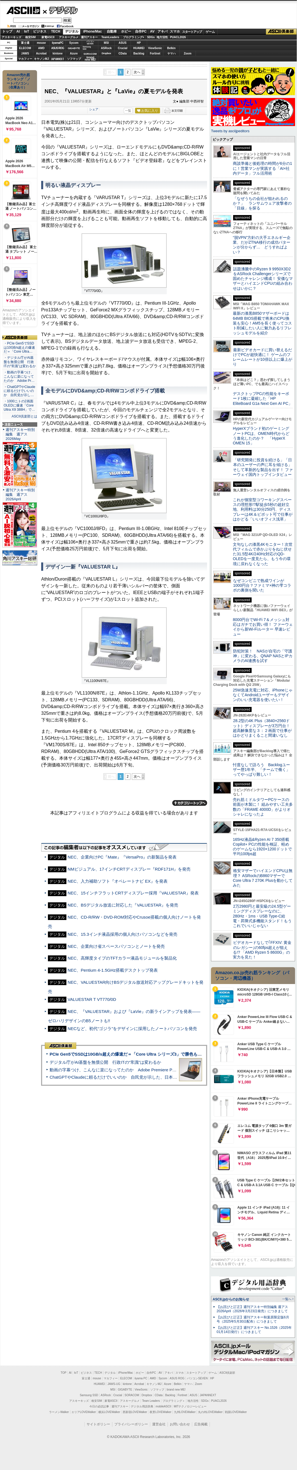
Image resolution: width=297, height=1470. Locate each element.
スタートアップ (192, 31)
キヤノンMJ (41, 58)
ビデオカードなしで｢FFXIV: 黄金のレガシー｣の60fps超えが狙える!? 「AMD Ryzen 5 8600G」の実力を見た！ (262, 949)
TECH (55, 31)
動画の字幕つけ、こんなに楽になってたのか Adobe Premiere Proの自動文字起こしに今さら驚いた (144, 1069)
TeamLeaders (110, 37)
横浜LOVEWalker (109, 1412)
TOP (63, 1372)
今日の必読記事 (99, 1406)
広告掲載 (201, 1424)
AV (152, 31)
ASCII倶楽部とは (24, 416)
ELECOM (25, 48)
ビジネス (40, 31)
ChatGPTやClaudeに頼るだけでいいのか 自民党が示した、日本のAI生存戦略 (124, 1077)
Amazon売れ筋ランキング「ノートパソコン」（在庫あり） (18, 81)
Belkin (171, 48)
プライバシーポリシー (131, 1424)
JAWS (25, 53)
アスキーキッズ (11, 37)
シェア (93, 109)
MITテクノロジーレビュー (190, 1406)
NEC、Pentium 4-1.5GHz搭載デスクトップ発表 (113, 970)
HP (139, 42)
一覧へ (286, 1299)
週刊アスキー (89, 37)
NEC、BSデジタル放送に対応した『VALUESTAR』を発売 (123, 905)
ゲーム (210, 31)
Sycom (73, 42)
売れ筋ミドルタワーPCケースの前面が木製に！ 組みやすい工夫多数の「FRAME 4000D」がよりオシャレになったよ (263, 806)
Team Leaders (151, 1400)
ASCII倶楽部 (281, 32)
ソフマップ (74, 58)
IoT (26, 31)
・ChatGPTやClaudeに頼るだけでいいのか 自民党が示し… (19, 391)
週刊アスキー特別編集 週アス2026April (20, 494)
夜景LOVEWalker (160, 1412)
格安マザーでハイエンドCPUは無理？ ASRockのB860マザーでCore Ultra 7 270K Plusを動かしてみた (263, 877)
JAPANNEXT (57, 59)
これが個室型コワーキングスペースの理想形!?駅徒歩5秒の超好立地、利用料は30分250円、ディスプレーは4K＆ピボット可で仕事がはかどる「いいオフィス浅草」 (263, 509)
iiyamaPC (57, 42)
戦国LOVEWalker (236, 1412)
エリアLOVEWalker (83, 1412)
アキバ (162, 31)
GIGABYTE (74, 48)
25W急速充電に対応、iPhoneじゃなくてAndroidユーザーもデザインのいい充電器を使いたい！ (263, 695)
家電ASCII (48, 37)
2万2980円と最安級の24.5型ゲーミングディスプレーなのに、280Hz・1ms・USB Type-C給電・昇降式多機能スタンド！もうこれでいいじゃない (262, 916)
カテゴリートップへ (189, 803)
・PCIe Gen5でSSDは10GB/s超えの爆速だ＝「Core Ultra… (19, 347)
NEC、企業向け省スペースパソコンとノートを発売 (116, 946)
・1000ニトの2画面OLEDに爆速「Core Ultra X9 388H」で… (19, 405)
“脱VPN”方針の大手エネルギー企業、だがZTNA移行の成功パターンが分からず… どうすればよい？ (262, 244)
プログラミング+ (133, 37)
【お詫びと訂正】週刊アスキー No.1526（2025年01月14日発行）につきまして (254, 1330)
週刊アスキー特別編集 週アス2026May (20, 434)
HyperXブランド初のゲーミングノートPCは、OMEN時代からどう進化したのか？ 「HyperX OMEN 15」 (261, 435)
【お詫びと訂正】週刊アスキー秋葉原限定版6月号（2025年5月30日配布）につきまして (253, 1319)
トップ (7, 31)
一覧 (128, 110)
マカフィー (25, 58)
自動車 (112, 31)
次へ (137, 72)
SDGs (151, 37)
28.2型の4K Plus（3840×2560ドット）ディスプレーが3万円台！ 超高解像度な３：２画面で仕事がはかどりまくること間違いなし (262, 728)
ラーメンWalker (59, 1412)
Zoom (187, 53)
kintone (58, 53)
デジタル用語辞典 (142, 1406)
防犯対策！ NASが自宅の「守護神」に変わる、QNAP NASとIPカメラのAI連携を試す (263, 656)
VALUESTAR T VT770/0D (92, 999)
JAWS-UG (113, 1383)
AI (18, 31)
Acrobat (41, 53)
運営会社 (159, 1424)
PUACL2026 (178, 37)
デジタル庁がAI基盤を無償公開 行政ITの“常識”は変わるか (105, 1062)
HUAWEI (139, 48)
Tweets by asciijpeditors (230, 131)
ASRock (106, 48)
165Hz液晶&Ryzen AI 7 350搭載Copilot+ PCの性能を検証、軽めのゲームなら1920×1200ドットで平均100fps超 (262, 846)
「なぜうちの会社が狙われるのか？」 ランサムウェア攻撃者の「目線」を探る (262, 203)
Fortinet (155, 53)
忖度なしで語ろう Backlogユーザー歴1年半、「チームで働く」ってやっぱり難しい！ (261, 770)
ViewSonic (155, 48)
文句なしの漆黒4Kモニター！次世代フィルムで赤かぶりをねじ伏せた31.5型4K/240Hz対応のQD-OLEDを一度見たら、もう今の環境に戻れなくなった (263, 554)
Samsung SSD (89, 1395)
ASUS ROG (57, 48)
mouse (41, 42)
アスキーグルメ (68, 37)
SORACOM (132, 1395)
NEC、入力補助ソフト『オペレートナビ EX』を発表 (117, 881)
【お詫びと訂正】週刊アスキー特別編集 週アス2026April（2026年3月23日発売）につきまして (252, 1309)
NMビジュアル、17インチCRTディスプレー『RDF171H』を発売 (129, 869)
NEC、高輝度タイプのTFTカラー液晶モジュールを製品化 (122, 958)
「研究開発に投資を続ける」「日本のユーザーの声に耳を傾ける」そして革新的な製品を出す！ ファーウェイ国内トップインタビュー (263, 467)
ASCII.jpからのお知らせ (231, 1299)
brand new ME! (176, 1389)
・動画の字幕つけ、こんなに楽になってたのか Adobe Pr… (19, 376)
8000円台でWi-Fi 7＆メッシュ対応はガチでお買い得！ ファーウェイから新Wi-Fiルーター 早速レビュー (263, 626)
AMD (41, 48)
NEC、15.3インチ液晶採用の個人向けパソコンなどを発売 (122, 934)
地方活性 (162, 37)
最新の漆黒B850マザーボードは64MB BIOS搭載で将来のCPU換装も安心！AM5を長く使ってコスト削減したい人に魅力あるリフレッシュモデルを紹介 (262, 323)
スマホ (175, 31)
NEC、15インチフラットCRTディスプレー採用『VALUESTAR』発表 (133, 893)
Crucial (122, 48)
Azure (74, 53)
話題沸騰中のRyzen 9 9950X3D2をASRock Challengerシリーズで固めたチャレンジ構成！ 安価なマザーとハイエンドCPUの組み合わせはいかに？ (263, 279)
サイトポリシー (98, 1424)
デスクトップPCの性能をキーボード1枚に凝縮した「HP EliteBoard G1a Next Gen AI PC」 (262, 398)
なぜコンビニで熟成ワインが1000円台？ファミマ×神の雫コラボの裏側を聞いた (262, 585)
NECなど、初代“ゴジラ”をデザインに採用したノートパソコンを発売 (132, 1028)
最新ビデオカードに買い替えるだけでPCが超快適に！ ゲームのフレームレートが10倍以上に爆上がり (262, 357)
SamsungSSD (87, 48)
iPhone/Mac (92, 31)
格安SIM (30, 37)
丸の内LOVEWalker (210, 1412)
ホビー (126, 31)
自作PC (141, 31)
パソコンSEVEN (90, 42)
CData (123, 53)
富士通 (25, 42)
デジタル (60, 10)
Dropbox (106, 53)
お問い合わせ (180, 1424)
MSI (106, 42)
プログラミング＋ (174, 1400)
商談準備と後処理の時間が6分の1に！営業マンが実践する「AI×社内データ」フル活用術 (262, 168)
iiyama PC (140, 1378)
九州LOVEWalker (185, 1412)
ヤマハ (171, 53)
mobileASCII (163, 1406)
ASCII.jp (23, 10)
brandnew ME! (90, 58)
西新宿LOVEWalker (135, 1412)
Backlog (138, 53)
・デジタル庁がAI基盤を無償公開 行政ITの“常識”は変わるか (20, 362)
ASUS (123, 42)
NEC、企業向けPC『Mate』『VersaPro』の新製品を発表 (122, 857)
